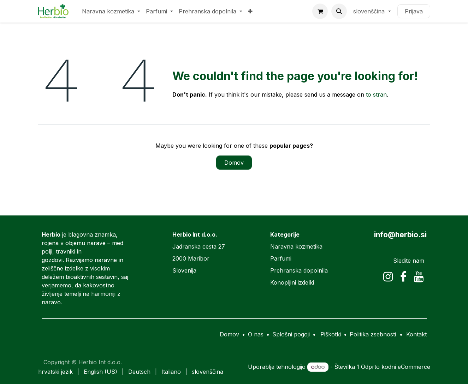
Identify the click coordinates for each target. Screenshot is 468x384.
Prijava (414, 11)
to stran (376, 94)
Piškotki (330, 334)
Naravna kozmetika (296, 246)
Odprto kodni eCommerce (395, 366)
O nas (255, 334)
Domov (234, 162)
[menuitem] (111, 11)
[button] (339, 11)
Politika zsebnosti (373, 334)
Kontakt (416, 334)
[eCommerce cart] (320, 11)
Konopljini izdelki (292, 282)
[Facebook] (403, 276)
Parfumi (280, 258)
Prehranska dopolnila (299, 270)
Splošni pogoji (291, 334)
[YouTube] (418, 276)
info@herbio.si (400, 234)
